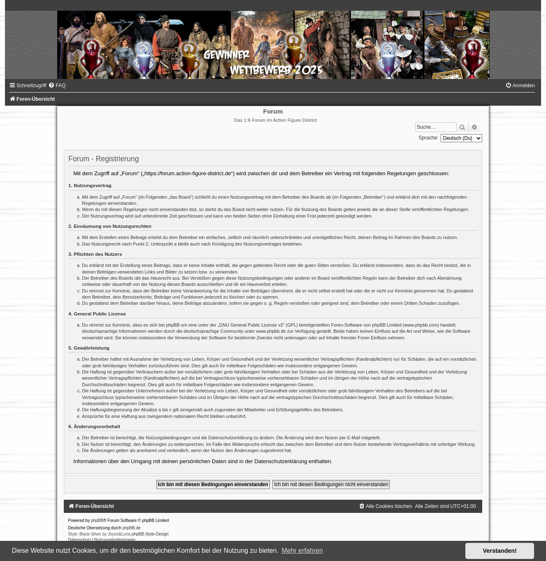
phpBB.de (132, 528)
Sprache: (428, 138)
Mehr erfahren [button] (302, 550)
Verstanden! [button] (500, 550)
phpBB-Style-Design (150, 534)
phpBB (97, 520)
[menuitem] (56, 85)
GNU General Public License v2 (251, 324)
